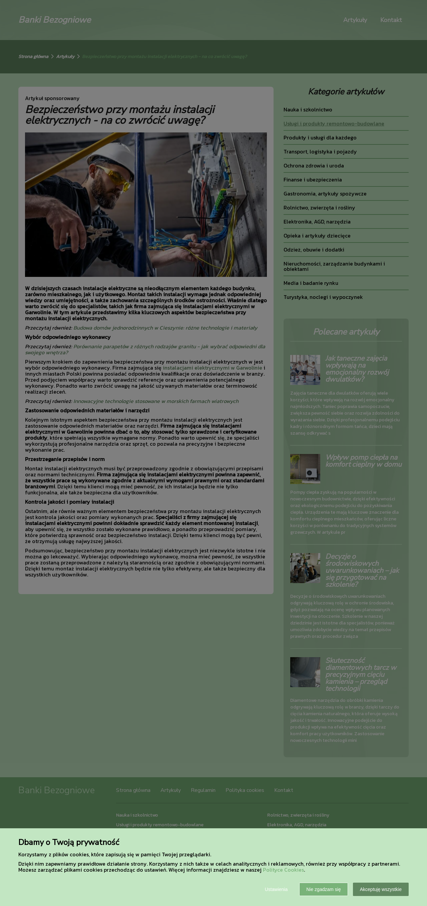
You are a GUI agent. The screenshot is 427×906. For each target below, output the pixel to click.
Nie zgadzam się (323, 889)
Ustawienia (276, 889)
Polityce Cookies (283, 870)
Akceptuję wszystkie (381, 889)
